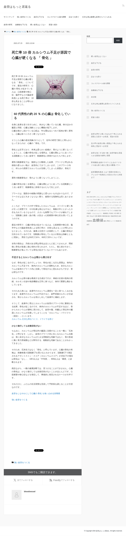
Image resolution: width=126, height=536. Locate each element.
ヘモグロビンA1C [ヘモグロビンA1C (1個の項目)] (114, 208)
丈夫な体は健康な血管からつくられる (96, 17)
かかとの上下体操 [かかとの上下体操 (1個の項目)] (106, 197)
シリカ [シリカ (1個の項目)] (89, 205)
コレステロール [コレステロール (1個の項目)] (113, 202)
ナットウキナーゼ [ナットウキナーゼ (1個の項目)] (115, 205)
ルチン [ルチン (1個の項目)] (96, 210)
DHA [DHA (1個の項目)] (91, 197)
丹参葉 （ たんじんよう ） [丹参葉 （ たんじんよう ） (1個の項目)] (95, 213)
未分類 (93, 97)
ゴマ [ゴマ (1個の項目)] (120, 202)
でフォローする (23, 480)
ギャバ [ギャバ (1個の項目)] (106, 202)
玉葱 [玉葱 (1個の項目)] (95, 216)
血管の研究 (8, 25)
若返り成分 (53, 25)
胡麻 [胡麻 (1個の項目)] (103, 216)
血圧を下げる (39, 17)
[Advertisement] (43, 421)
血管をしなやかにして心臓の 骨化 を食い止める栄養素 (36, 393)
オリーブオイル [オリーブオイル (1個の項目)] (93, 202)
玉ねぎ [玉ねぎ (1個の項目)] (92, 216)
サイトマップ (9, 17)
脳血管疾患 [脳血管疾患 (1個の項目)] (114, 216)
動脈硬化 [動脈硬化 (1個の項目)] (106, 213)
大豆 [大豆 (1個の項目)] (115, 213)
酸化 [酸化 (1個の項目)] (105, 221)
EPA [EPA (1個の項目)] (94, 197)
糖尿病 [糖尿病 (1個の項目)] (100, 216)
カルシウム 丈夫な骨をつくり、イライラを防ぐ (33, 319)
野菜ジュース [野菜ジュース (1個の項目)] (111, 221)
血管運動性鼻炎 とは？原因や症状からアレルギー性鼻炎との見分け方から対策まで (106, 174)
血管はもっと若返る (17, 6)
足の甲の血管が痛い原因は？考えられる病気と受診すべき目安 (106, 144)
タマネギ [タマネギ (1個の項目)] (94, 205)
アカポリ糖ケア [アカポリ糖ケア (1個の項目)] (97, 199)
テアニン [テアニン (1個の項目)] (99, 205)
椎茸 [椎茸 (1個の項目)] (118, 213)
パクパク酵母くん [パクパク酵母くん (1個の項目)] (103, 208)
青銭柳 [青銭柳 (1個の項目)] (118, 221)
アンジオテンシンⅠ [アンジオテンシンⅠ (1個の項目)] (108, 199)
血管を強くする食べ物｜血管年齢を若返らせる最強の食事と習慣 (106, 154)
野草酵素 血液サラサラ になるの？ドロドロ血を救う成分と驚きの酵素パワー (106, 163)
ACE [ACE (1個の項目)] (88, 197)
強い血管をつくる (24, 17)
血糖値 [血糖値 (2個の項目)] (98, 220)
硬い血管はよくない (38, 25)
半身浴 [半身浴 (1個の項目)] (111, 213)
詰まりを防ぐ (74, 17)
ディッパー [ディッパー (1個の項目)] (106, 205)
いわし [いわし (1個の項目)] (98, 197)
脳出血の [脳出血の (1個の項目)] (108, 216)
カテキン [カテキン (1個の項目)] (101, 202)
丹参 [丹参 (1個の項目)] (119, 210)
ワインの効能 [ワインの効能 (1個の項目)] (114, 210)
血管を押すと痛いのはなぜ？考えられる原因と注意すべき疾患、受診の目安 (106, 135)
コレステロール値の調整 (56, 17)
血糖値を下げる (21, 25)
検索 (88, 36)
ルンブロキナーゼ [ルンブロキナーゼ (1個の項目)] (103, 210)
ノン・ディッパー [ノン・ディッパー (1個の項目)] (92, 208)
